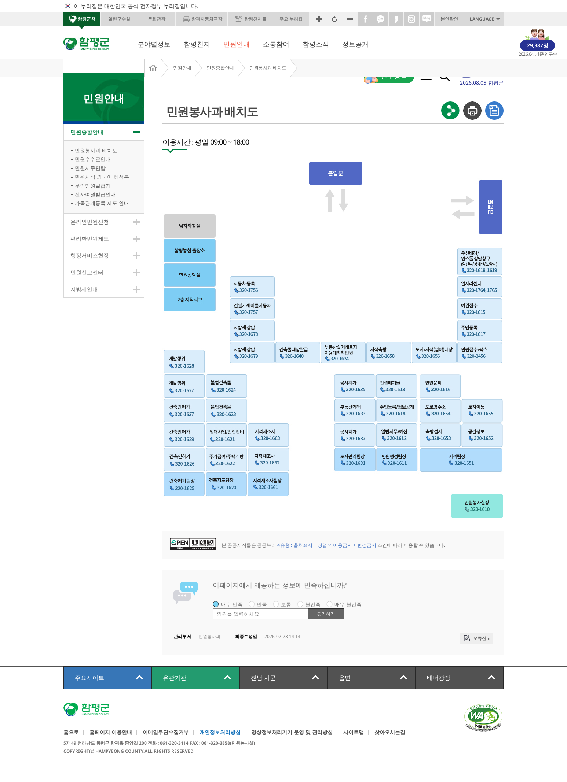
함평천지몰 (255, 19)
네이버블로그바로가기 (427, 19)
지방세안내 (84, 289)
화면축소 (350, 19)
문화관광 (156, 19)
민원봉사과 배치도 (267, 67)
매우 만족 (232, 604)
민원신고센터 (86, 272)
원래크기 (334, 19)
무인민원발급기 (93, 185)
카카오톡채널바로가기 (380, 19)
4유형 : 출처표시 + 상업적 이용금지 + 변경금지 (326, 545)
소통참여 (276, 44)
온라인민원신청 (89, 221)
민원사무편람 (90, 167)
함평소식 (316, 44)
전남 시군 (263, 678)
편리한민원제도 (89, 238)
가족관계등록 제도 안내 (102, 203)
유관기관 (174, 678)
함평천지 (197, 44)
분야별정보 (154, 44)
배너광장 (438, 678)
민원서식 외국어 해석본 (102, 176)
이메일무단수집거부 (166, 732)
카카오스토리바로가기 (396, 19)
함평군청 (86, 19)
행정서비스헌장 (89, 255)
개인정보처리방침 (220, 732)
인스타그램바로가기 (411, 19)
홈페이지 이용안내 (110, 732)
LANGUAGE (482, 19)
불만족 (313, 604)
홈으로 (71, 732)
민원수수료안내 (93, 159)
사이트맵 (353, 732)
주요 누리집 (291, 19)
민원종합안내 (220, 67)
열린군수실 (119, 19)
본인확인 (449, 19)
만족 (262, 604)
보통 (286, 604)
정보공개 (355, 44)
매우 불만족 (348, 604)
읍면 (345, 678)
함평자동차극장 (206, 19)
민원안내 (236, 44)
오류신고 (482, 638)
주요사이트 (89, 678)
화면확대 (319, 19)
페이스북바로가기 (365, 19)
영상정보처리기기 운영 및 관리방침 (292, 732)
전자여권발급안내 (95, 194)
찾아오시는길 (389, 732)
